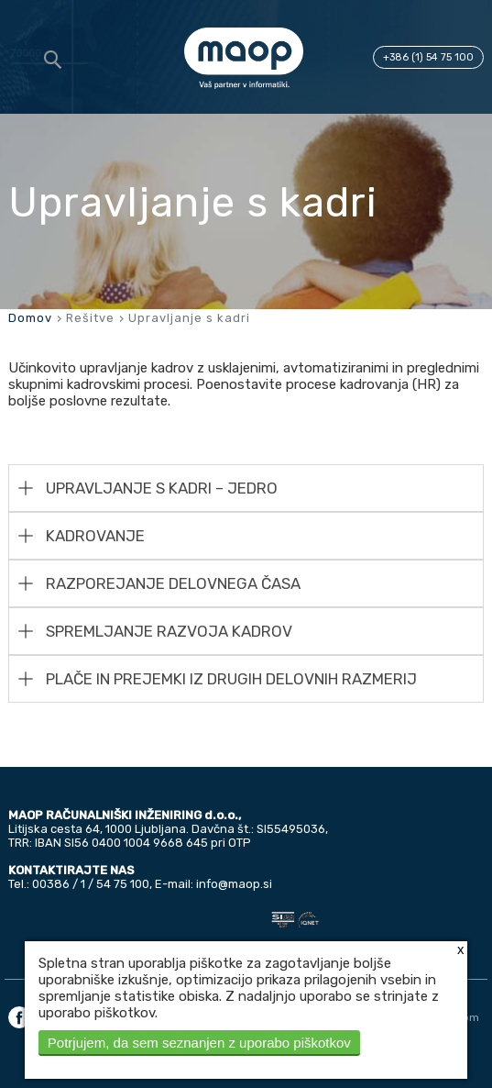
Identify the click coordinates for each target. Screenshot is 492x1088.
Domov (30, 318)
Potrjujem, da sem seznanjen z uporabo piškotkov (199, 1042)
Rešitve (90, 318)
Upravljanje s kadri (189, 318)
